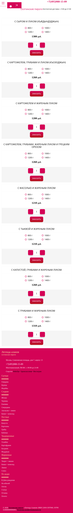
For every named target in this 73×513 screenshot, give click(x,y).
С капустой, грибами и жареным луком (36, 269)
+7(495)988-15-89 (57, 1)
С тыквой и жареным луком (36, 228)
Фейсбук (16, 371)
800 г (30, 28)
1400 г (47, 32)
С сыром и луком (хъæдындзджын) (37, 21)
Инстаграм (37, 371)
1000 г (47, 28)
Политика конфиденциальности (29, 510)
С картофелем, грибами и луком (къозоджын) (36, 62)
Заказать (36, 53)
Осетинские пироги (16, 508)
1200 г (31, 32)
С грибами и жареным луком (36, 310)
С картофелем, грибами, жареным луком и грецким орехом (36, 146)
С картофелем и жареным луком (36, 103)
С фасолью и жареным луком (36, 187)
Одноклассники (26, 371)
